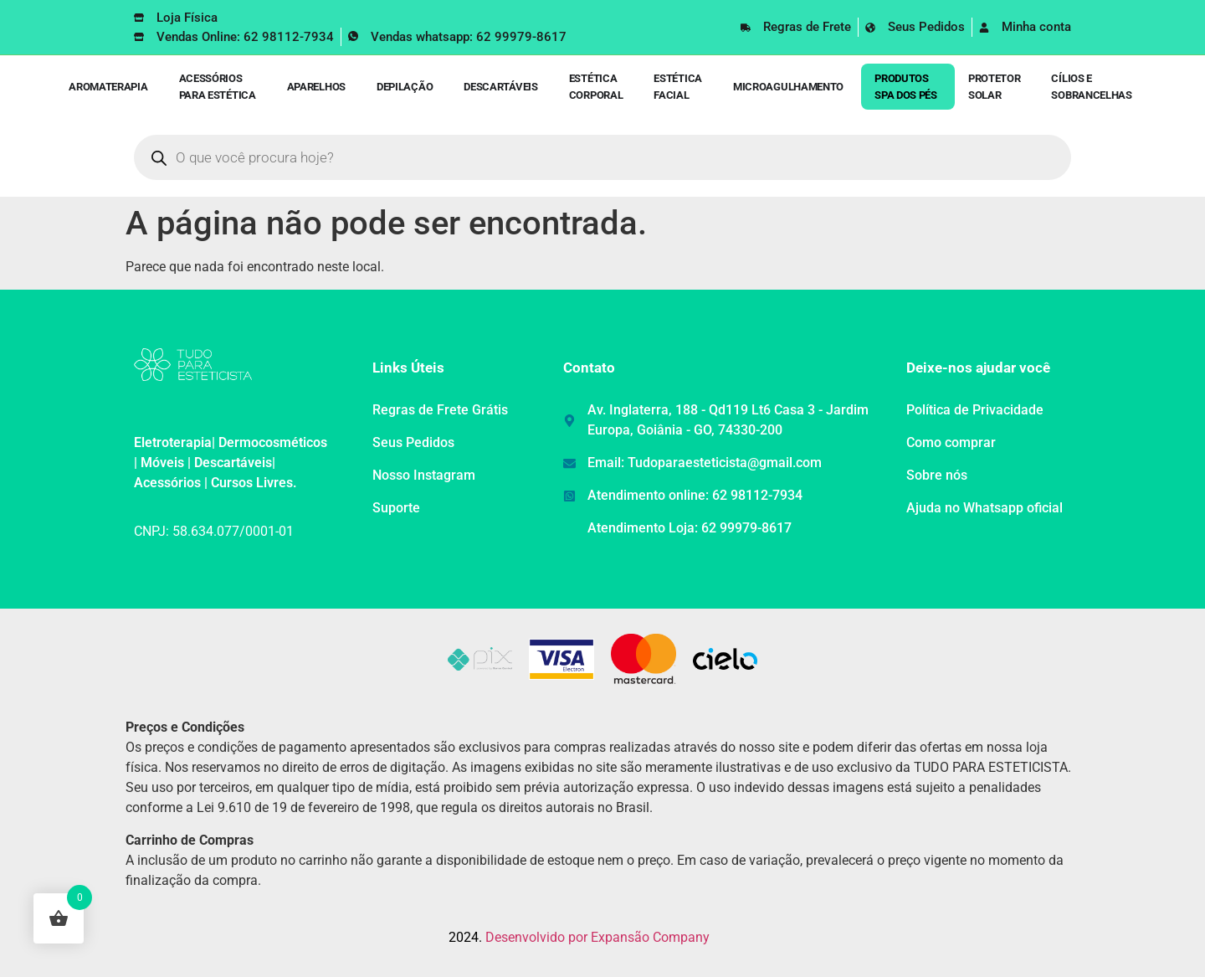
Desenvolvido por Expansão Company (597, 937)
